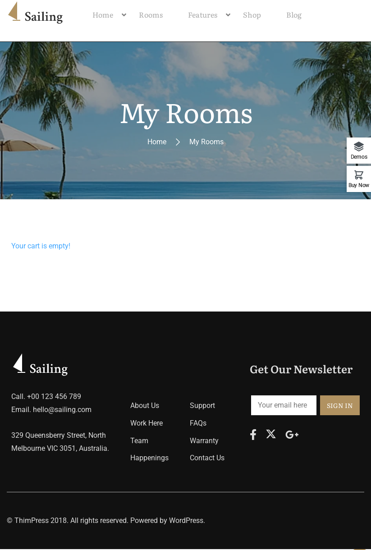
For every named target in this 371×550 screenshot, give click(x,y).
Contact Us (207, 459)
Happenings (149, 459)
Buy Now (358, 185)
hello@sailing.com (62, 411)
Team (139, 441)
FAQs (198, 424)
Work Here (146, 424)
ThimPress (31, 522)
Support (202, 407)
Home (156, 143)
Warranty (204, 441)
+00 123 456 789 (54, 398)
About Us (144, 407)
